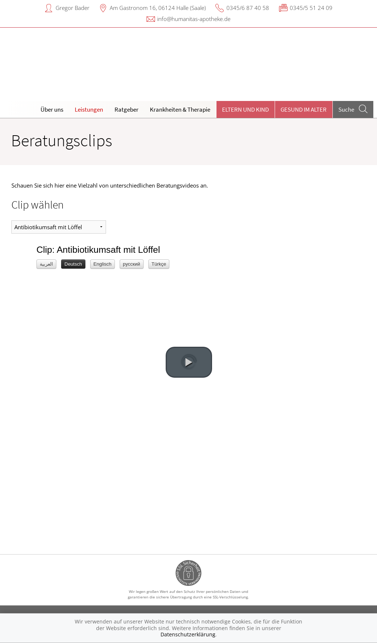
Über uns (51, 109)
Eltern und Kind (245, 109)
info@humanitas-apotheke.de (193, 18)
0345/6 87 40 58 (247, 7)
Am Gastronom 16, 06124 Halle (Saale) (158, 7)
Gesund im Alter (304, 109)
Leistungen (89, 109)
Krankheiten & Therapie (180, 109)
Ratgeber (126, 109)
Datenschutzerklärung (188, 634)
